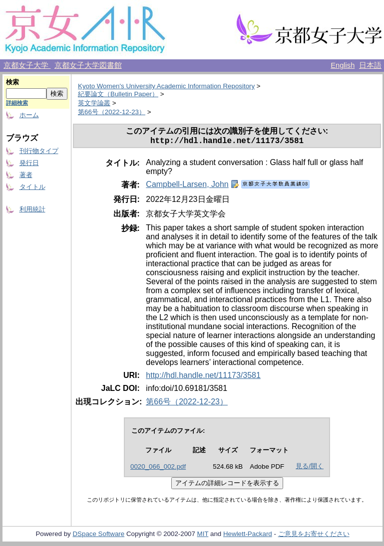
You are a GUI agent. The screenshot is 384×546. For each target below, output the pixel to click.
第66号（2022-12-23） (111, 112)
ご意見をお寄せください (314, 536)
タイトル (32, 186)
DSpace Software (98, 536)
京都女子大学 (26, 65)
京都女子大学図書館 (88, 65)
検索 (12, 82)
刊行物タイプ (38, 151)
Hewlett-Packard (247, 536)
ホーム (29, 115)
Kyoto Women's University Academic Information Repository (166, 86)
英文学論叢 (94, 103)
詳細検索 (17, 103)
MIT (203, 536)
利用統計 (32, 209)
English (343, 65)
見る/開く (310, 468)
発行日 (29, 163)
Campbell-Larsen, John (187, 186)
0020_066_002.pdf (158, 468)
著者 (25, 175)
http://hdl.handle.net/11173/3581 (203, 377)
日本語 (370, 65)
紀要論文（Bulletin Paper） (118, 94)
